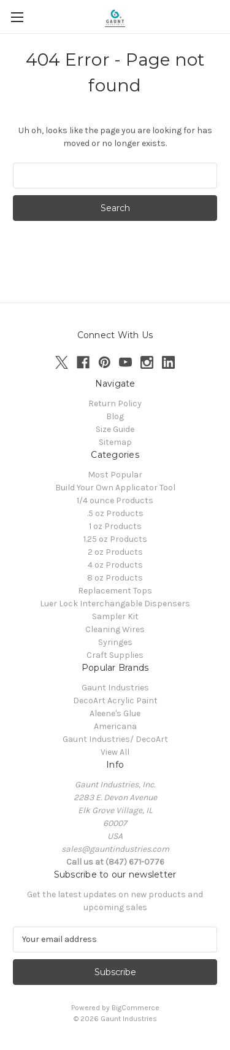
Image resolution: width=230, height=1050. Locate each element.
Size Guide (115, 429)
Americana (115, 726)
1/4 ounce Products (115, 500)
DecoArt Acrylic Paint (115, 700)
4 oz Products (115, 565)
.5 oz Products (115, 513)
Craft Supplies (115, 655)
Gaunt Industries (115, 687)
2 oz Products (115, 552)
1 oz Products (115, 526)
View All (115, 752)
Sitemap (115, 442)
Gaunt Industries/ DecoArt (115, 739)
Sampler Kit (115, 616)
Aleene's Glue (115, 713)
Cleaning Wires (115, 629)
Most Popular (115, 474)
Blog (115, 416)
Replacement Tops (115, 590)
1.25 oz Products (115, 539)
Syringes (115, 642)
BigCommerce (135, 1007)
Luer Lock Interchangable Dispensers (115, 603)
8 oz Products (115, 578)
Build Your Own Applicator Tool (115, 487)
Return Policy (115, 403)
